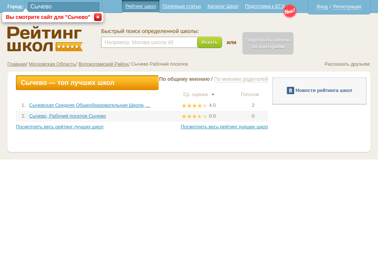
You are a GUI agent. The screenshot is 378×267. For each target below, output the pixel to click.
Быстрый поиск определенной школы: (150, 31)
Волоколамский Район (103, 64)
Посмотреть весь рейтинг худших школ (224, 126)
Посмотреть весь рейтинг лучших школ (59, 126)
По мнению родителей (241, 79)
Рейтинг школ (140, 6)
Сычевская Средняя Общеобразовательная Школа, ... (89, 105)
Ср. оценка (198, 94)
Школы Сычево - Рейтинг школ (45, 39)
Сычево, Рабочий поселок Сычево (67, 116)
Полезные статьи (182, 6)
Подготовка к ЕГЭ (264, 6)
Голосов (253, 94)
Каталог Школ (223, 6)
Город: (15, 6)
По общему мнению (184, 79)
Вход (322, 6)
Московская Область (52, 64)
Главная (16, 64)
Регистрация (347, 6)
